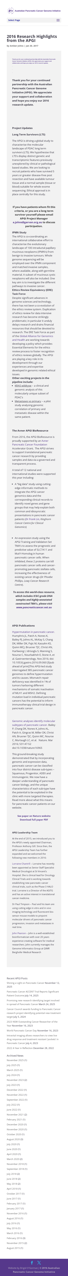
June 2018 (12, 1178)
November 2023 (15, 1079)
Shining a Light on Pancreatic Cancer (25, 982)
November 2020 (15, 1129)
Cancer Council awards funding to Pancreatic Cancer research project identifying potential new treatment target (34, 1013)
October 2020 (14, 1134)
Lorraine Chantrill (21, 863)
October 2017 (14, 1193)
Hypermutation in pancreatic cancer (33, 632)
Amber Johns (16, 45)
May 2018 (12, 1183)
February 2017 (14, 1203)
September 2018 (15, 1168)
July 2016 (12, 1223)
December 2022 (15, 1089)
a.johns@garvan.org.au (27, 222)
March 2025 (13, 1070)
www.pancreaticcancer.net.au (34, 607)
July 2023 (12, 1084)
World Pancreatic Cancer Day (22, 1030)
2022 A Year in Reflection (20, 1048)
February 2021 (14, 1119)
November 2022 (15, 1094)
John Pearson (19, 933)
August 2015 (13, 1247)
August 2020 (13, 1139)
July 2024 (12, 1074)
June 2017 (12, 1198)
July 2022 (12, 1104)
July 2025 (12, 1065)
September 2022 (15, 1099)
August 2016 (13, 1218)
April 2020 (12, 1154)
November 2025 (15, 1060)
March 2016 (13, 1233)
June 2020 (12, 1149)
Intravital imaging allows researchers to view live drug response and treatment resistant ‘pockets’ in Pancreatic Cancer (33, 1039)
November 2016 (15, 1213)
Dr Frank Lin (32, 519)
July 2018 (12, 1173)
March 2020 (13, 1159)
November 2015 (15, 1243)
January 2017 (14, 1208)
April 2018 (12, 1188)
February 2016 (14, 1238)
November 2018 (15, 1163)
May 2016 (12, 1228)
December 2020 (15, 1124)
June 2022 (12, 1109)
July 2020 (12, 1144)
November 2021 (15, 1114)
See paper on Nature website (34, 815)
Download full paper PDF (34, 819)
